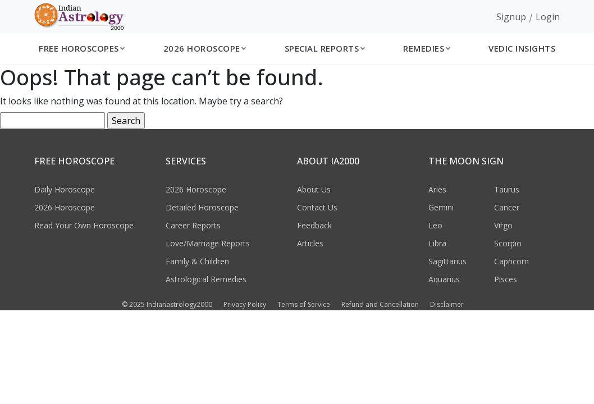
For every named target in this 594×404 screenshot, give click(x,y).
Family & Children (197, 261)
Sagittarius (447, 261)
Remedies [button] (423, 48)
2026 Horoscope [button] (201, 48)
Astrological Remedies (206, 279)
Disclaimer (447, 304)
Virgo (503, 225)
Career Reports (193, 225)
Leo (435, 225)
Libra (437, 243)
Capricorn (511, 261)
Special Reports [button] (322, 48)
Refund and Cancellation (380, 304)
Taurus (506, 189)
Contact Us (317, 207)
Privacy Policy (244, 304)
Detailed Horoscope (202, 207)
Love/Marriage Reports (208, 243)
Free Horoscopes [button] (79, 48)
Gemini (441, 207)
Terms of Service (303, 304)
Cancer (506, 207)
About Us (314, 189)
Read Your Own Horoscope (84, 225)
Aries (437, 189)
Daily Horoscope (64, 189)
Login (548, 17)
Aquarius (444, 279)
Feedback (314, 225)
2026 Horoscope (64, 207)
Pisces (505, 279)
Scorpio (508, 243)
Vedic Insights (521, 48)
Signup (511, 17)
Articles (310, 243)
